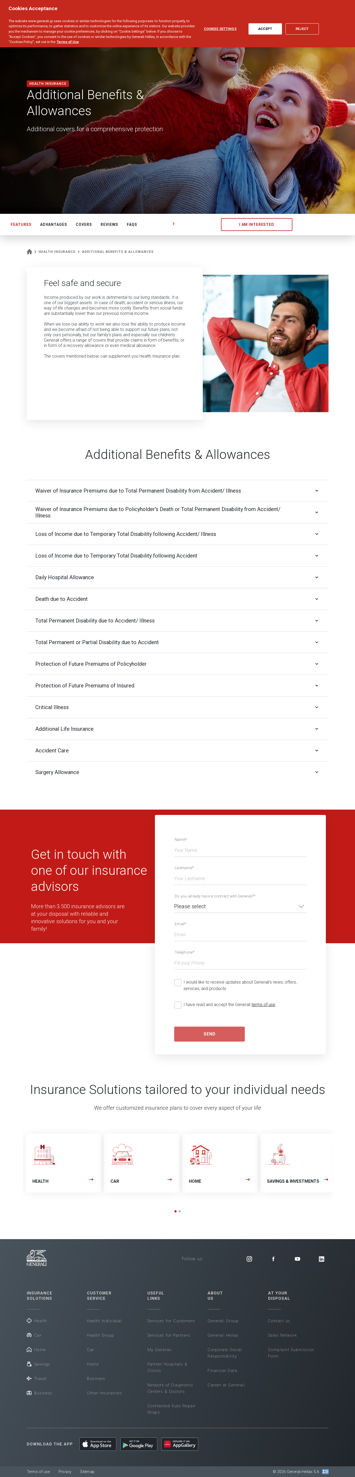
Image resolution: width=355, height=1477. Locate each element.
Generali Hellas (223, 1335)
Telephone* (185, 952)
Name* (181, 839)
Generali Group (223, 1321)
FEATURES (21, 224)
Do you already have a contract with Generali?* (215, 896)
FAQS (132, 224)
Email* (180, 924)
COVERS (84, 224)
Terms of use (38, 1472)
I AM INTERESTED (256, 224)
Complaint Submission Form (291, 1353)
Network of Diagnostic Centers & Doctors (170, 1388)
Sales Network (282, 1335)
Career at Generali (226, 1385)
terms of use (263, 1004)
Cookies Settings (220, 25)
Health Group (100, 1335)
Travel (37, 1378)
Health (37, 1320)
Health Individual (104, 1321)
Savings (39, 1364)
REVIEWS (109, 224)
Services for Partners (168, 1335)
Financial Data (222, 1370)
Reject (302, 25)
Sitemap (87, 1472)
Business (39, 1392)
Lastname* (184, 868)
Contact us (279, 1321)
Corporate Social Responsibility (225, 1353)
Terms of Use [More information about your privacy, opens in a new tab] (68, 38)
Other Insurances (104, 1393)
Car (34, 1335)
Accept (265, 25)
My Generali (159, 1349)
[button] (175, 1211)
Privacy (65, 1472)
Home (36, 1349)
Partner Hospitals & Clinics (167, 1367)
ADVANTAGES (53, 224)
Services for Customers (171, 1321)
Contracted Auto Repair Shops (171, 1409)
